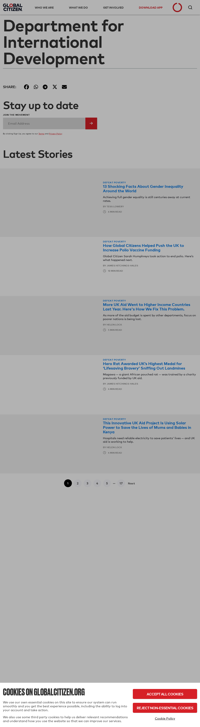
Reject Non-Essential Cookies (165, 707)
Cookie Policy (165, 718)
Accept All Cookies (165, 694)
